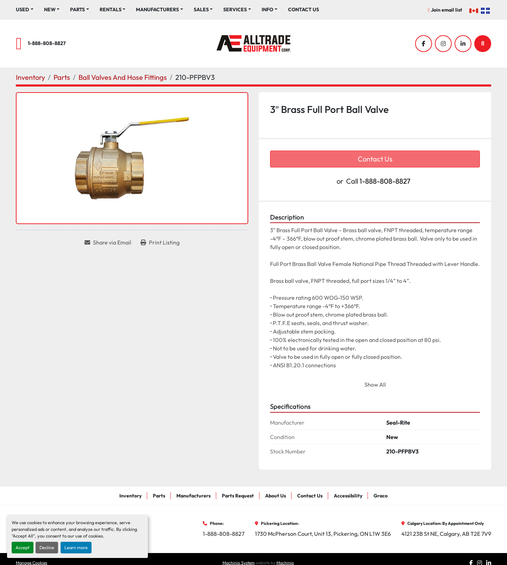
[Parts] (62, 77)
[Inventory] (30, 77)
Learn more (76, 547)
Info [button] (267, 9)
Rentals (110, 9)
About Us (275, 496)
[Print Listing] (160, 242)
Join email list (446, 10)
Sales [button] (201, 9)
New (50, 9)
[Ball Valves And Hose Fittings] (123, 77)
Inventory (130, 496)
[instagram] (443, 43)
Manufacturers (157, 9)
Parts (77, 9)
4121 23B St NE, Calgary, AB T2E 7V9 (446, 533)
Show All (375, 384)
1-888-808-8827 (47, 43)
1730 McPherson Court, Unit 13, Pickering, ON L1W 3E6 (323, 533)
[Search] (482, 43)
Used (22, 9)
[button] (52, 9)
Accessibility (348, 496)
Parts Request (238, 496)
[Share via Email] (108, 242)
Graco (381, 496)
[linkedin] (463, 43)
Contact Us (303, 9)
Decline (46, 547)
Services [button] (235, 9)
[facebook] (423, 43)
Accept (22, 547)
